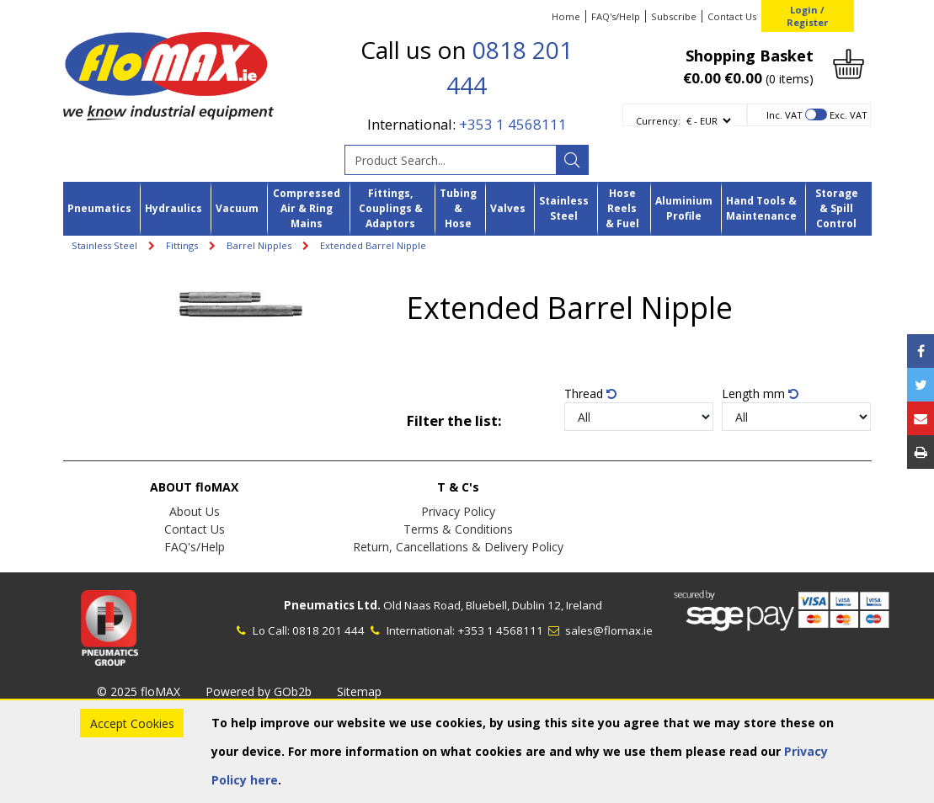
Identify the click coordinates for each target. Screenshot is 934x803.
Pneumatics (99, 208)
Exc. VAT (848, 115)
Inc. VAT (784, 115)
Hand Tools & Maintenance (761, 208)
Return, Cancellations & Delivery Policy (458, 547)
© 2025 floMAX (138, 691)
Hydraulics (173, 208)
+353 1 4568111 (513, 124)
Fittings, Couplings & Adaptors (391, 209)
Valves (508, 208)
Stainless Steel (564, 208)
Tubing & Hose (458, 209)
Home (566, 16)
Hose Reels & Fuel (622, 209)
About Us (194, 511)
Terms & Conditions (458, 529)
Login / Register (807, 16)
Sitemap (359, 691)
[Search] (572, 160)
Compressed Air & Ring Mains (306, 209)
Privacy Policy (458, 511)
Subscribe (673, 16)
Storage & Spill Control (836, 209)
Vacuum (237, 208)
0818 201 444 (328, 630)
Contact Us (731, 16)
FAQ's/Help (615, 16)
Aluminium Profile (684, 208)
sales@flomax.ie (599, 630)
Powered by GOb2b (258, 691)
